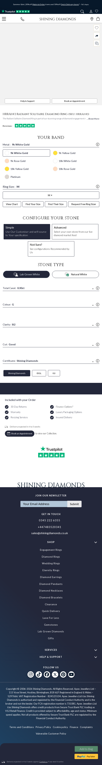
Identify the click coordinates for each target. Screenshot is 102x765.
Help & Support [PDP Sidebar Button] (27, 101)
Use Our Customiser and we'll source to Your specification (27, 231)
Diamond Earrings (51, 577)
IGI (54, 373)
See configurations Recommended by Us (51, 248)
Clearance (51, 604)
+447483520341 (49, 527)
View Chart (12, 204)
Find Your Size (33, 204)
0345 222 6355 (49, 520)
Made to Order (38, 4)
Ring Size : (51, 186)
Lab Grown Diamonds (51, 631)
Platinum (15, 176)
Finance (74, 727)
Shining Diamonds (17, 373)
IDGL (39, 373)
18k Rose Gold (67, 168)
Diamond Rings (51, 556)
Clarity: (9, 324)
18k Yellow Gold (19, 168)
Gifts (51, 638)
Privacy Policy (43, 727)
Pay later (91, 756)
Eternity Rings (51, 570)
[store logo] (58, 19)
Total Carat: (14, 288)
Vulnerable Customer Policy (51, 733)
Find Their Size (55, 204)
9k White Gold (19, 153)
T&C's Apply (85, 4)
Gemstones (51, 624)
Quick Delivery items (70, 4)
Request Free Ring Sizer (83, 204)
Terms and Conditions (21, 727)
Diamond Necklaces (51, 590)
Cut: (9, 344)
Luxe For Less (51, 617)
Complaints (86, 727)
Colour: (8, 304)
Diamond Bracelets (51, 597)
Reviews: (19, 125)
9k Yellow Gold (67, 153)
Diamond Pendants (51, 584)
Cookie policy (60, 727)
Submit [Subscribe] (74, 504)
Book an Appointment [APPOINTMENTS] (74, 101)
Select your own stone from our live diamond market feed (75, 231)
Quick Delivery (51, 611)
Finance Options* (64, 406)
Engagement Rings (51, 549)
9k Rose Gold (18, 160)
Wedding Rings (51, 563)
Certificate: (20, 360)
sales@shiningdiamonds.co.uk (49, 533)
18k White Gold (67, 160)
